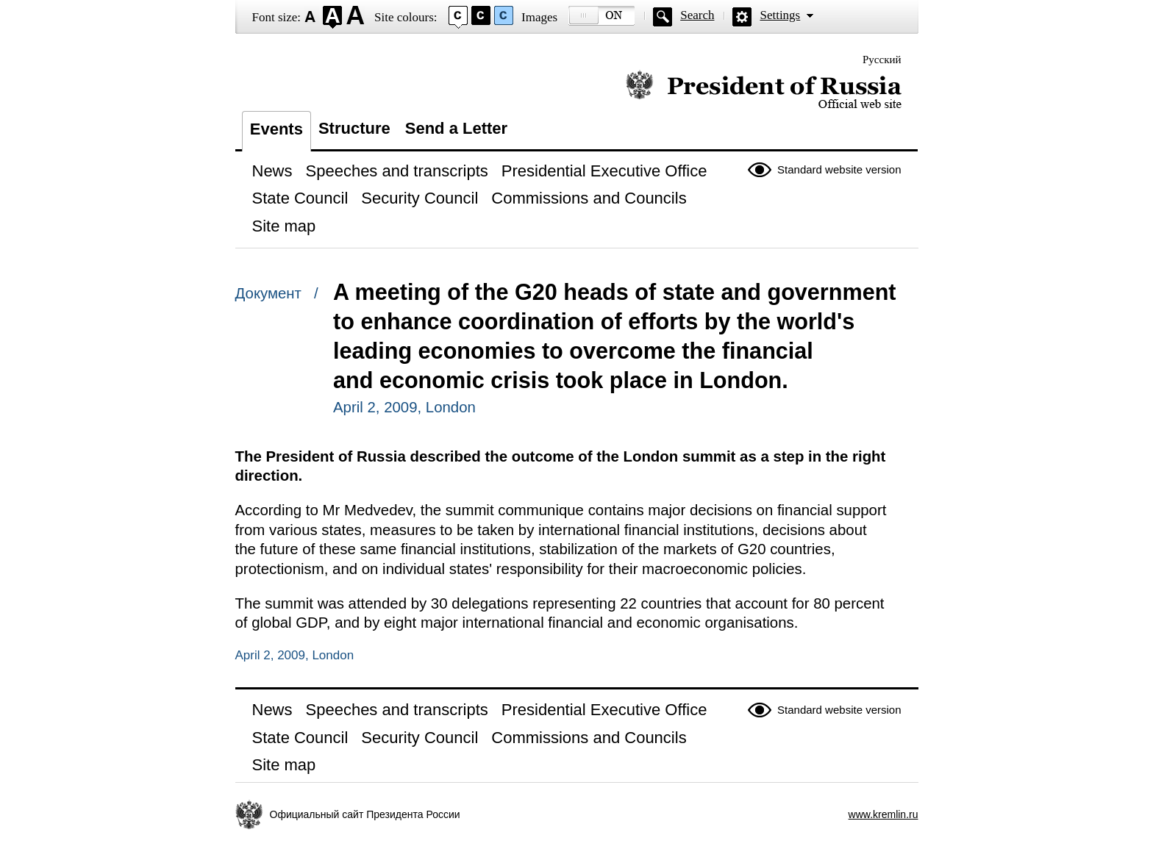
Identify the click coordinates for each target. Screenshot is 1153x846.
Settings (780, 15)
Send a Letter (456, 128)
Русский (882, 59)
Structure (354, 128)
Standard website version (839, 169)
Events (276, 129)
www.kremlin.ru (883, 814)
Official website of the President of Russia (764, 90)
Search (697, 15)
